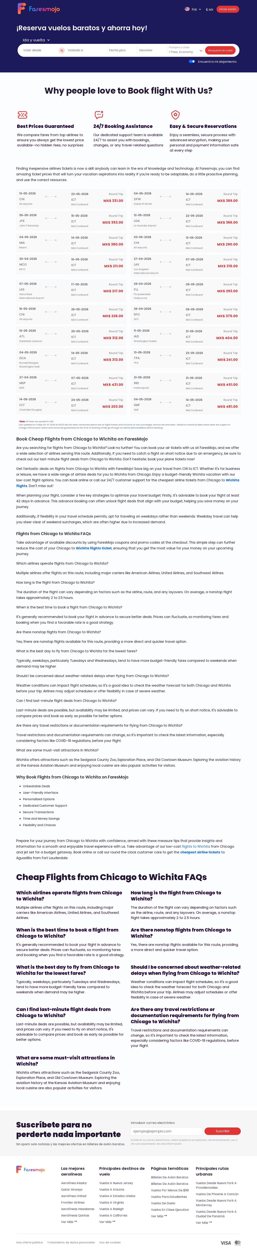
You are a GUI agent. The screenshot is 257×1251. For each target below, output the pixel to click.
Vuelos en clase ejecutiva (170, 1210)
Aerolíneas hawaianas (77, 1209)
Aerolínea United (73, 1196)
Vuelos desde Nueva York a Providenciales (216, 1185)
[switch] (192, 61)
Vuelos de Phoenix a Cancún (217, 1194)
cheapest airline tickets (200, 852)
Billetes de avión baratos (169, 1177)
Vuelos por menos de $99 (170, 1190)
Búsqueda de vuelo (220, 50)
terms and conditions (135, 427)
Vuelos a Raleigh (111, 1209)
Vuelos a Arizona (111, 1189)
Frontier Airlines (73, 1202)
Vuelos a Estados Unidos (117, 1196)
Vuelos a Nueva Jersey (116, 1183)
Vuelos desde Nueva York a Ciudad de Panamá (216, 1213)
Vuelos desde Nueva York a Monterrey (216, 1202)
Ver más (69, 1222)
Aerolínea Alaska (73, 1183)
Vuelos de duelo (163, 1203)
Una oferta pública (29, 1242)
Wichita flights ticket (94, 548)
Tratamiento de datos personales (71, 1242)
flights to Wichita (196, 846)
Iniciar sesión (227, 9)
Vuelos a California (113, 1215)
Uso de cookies (110, 1242)
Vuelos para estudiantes (169, 1197)
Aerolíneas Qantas (75, 1215)
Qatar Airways (71, 1189)
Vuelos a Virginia (111, 1202)
